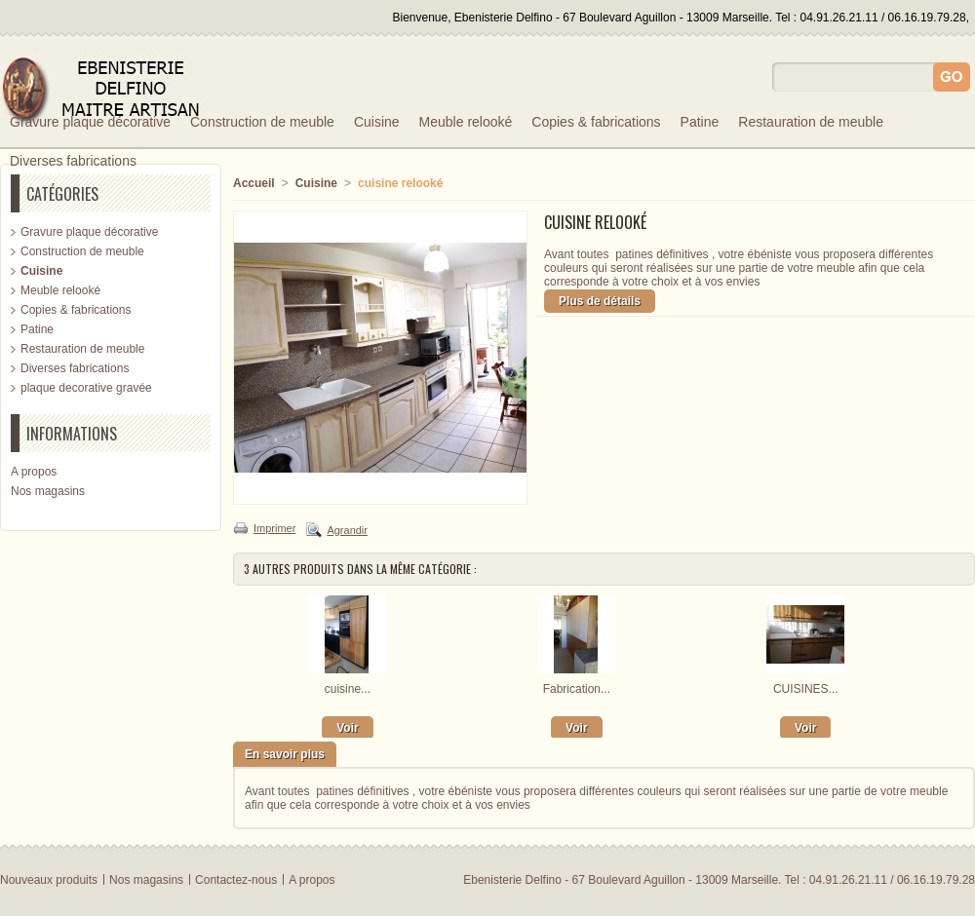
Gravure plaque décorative (90, 122)
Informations (71, 433)
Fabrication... (576, 689)
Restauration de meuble (810, 122)
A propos (34, 471)
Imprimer (274, 528)
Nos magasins (48, 491)
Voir (347, 728)
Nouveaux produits (49, 880)
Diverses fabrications (73, 161)
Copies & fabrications (595, 122)
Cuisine (377, 122)
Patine (700, 122)
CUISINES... (805, 689)
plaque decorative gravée (86, 388)
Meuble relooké (466, 122)
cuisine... (347, 689)
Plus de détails (600, 301)
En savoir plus (285, 754)
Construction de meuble (262, 122)
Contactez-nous (236, 880)
